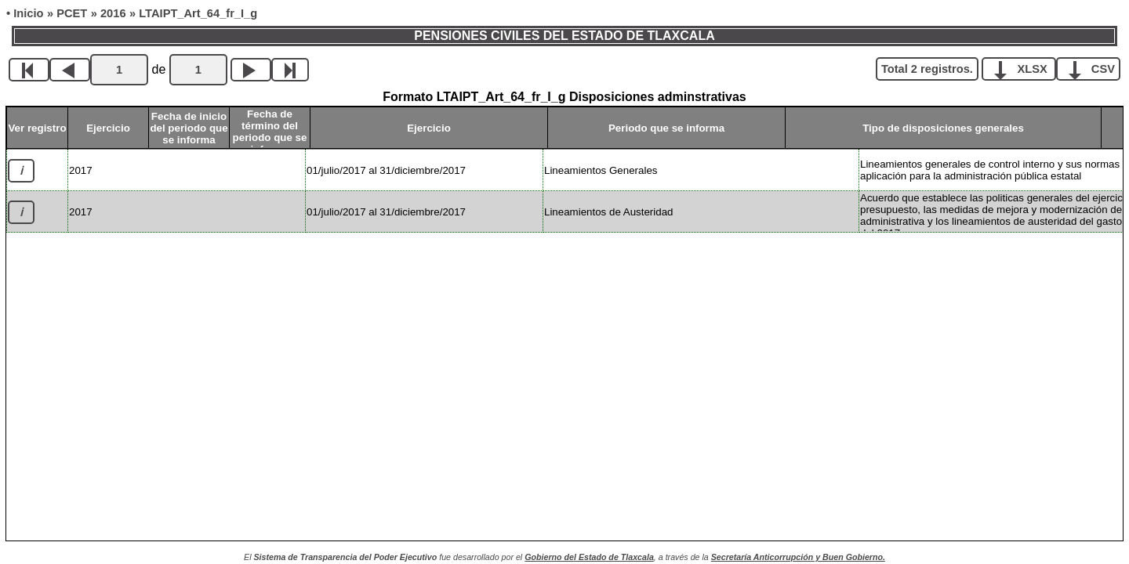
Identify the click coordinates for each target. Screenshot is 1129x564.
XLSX (1024, 68)
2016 (113, 13)
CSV (1094, 68)
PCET (71, 13)
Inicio (28, 13)
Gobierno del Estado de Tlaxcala (589, 557)
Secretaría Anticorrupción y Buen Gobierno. (798, 557)
